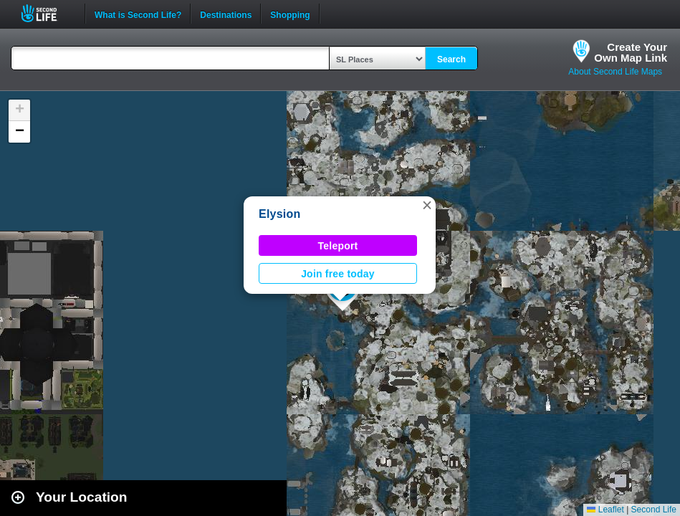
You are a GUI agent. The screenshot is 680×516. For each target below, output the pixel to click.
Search (451, 59)
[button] (427, 205)
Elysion (280, 214)
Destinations (226, 13)
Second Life (47, 13)
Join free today (338, 274)
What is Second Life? (138, 13)
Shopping (290, 13)
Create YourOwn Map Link (630, 52)
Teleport (338, 246)
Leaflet (605, 510)
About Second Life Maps (615, 72)
